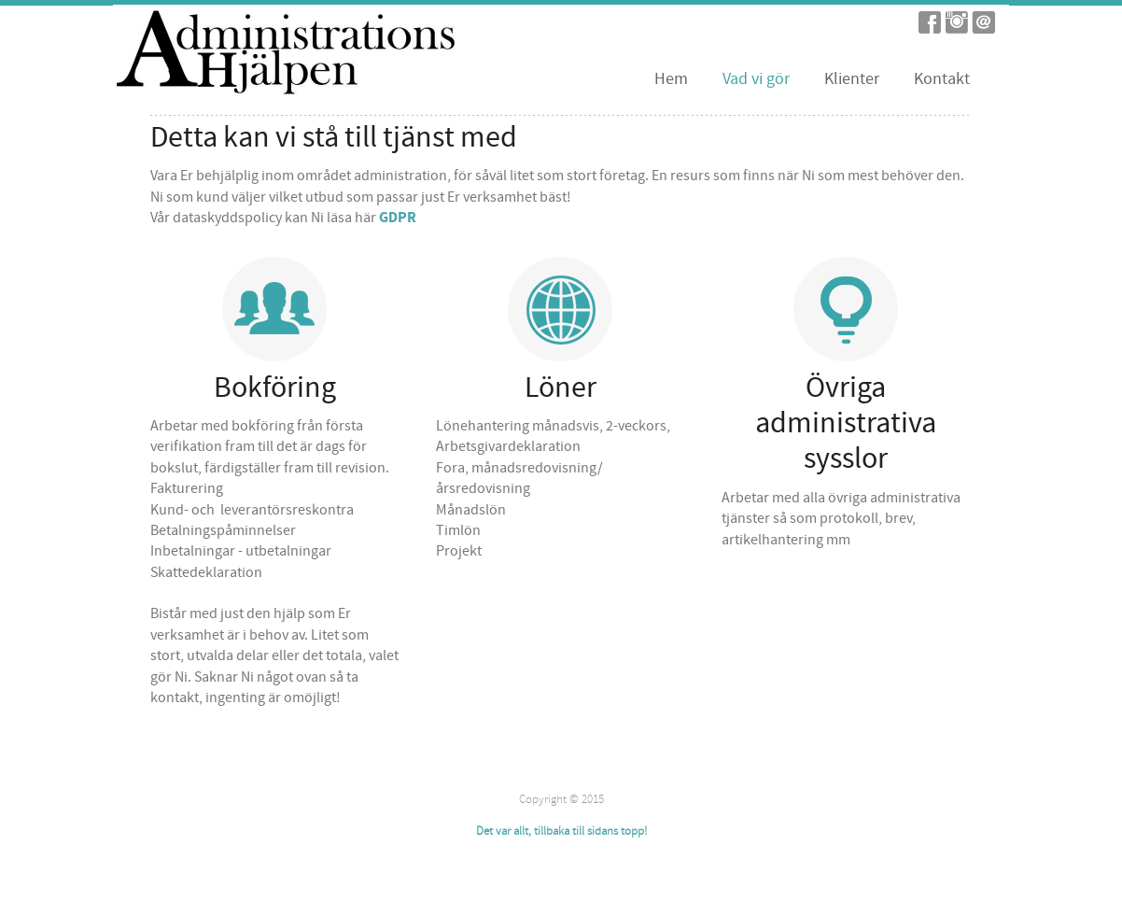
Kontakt (942, 79)
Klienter (851, 79)
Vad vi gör (756, 79)
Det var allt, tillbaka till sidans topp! (561, 831)
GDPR (397, 217)
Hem (671, 79)
